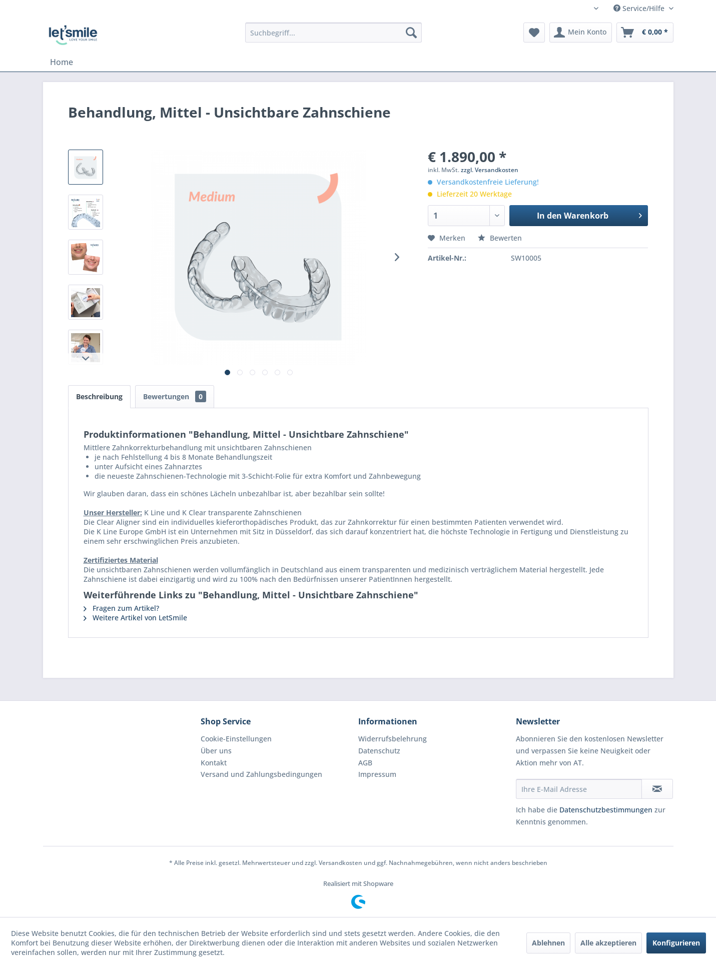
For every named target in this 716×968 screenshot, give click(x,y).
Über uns (216, 750)
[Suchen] (411, 33)
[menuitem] (333, 33)
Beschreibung (99, 396)
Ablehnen (548, 942)
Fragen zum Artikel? (121, 608)
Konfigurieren (676, 942)
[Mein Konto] (580, 33)
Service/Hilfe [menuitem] (639, 8)
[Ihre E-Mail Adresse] (579, 789)
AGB (365, 762)
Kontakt (214, 762)
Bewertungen (174, 396)
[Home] (61, 62)
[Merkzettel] (534, 33)
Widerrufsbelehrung (392, 738)
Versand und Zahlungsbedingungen (261, 774)
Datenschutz (379, 750)
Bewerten (500, 238)
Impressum (377, 774)
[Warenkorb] (644, 33)
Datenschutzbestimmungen (605, 809)
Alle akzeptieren (608, 942)
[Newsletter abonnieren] (657, 789)
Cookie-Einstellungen (236, 738)
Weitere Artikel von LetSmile (135, 617)
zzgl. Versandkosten (489, 170)
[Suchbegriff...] (333, 33)
